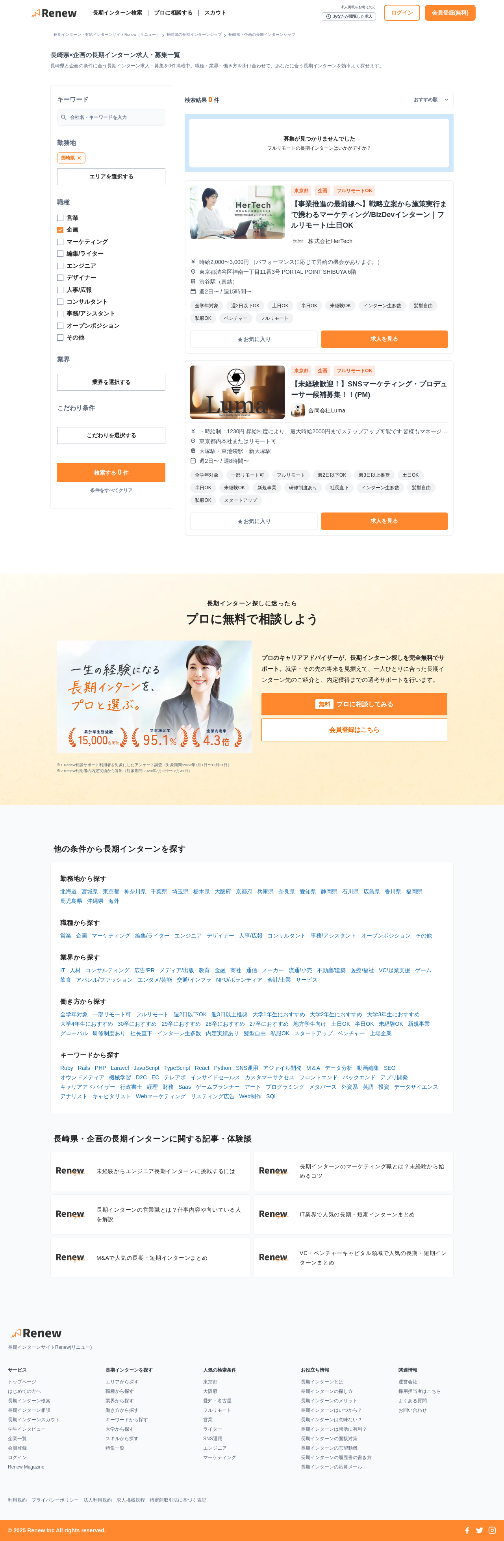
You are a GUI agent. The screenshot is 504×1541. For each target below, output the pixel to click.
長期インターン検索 (117, 12)
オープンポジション (386, 935)
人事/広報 (251, 935)
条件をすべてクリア (111, 490)
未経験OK (391, 1024)
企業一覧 (17, 1438)
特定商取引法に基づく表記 (178, 1500)
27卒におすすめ (269, 1024)
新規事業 (419, 1024)
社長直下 (141, 1033)
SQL (271, 1096)
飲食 (65, 980)
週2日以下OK (190, 1014)
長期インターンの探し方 (327, 1391)
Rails (84, 1068)
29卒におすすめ (181, 1024)
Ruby (66, 1068)
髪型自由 (255, 1033)
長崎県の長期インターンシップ (194, 34)
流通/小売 (300, 970)
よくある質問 (412, 1401)
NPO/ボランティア (239, 980)
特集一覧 (115, 1448)
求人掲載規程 (131, 1500)
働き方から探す (122, 1410)
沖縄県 (95, 901)
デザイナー (220, 935)
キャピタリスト (112, 1096)
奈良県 (286, 891)
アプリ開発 (394, 1077)
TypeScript (177, 1068)
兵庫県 (265, 891)
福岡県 (414, 891)
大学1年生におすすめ (278, 1014)
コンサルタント (286, 935)
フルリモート (152, 1014)
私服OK (280, 1033)
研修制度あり (109, 1033)
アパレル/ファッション (104, 980)
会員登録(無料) (450, 12)
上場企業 (381, 1033)
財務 (168, 1087)
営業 (65, 935)
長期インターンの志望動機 (329, 1448)
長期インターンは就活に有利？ (334, 1429)
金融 (220, 970)
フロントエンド (318, 1077)
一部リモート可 (112, 1014)
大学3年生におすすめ (393, 1014)
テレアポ (175, 1077)
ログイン (402, 12)
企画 (81, 935)
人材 (75, 970)
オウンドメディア (82, 1077)
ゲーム (423, 970)
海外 (113, 901)
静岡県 (329, 891)
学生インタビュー (27, 1429)
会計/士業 (279, 980)
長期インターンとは (322, 1382)
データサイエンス (416, 1087)
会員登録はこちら (354, 729)
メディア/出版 (176, 970)
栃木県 (201, 891)
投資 (383, 1087)
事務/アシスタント (333, 935)
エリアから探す (122, 1382)
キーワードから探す (127, 1419)
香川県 (393, 891)
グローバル (74, 1033)
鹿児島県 (71, 901)
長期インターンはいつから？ (331, 1410)
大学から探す (120, 1429)
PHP (100, 1068)
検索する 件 (111, 472)
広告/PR (144, 970)
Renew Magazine (26, 1467)
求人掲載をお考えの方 (358, 7)
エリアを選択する (111, 176)
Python (223, 1068)
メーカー (273, 970)
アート (253, 1087)
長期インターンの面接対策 (329, 1438)
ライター (212, 1429)
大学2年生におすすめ (336, 1014)
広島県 (371, 891)
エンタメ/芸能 (154, 980)
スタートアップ (313, 1033)
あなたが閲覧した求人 (348, 16)
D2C (141, 1077)
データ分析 (338, 1068)
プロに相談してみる (354, 704)
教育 (204, 970)
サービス (307, 980)
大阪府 (223, 891)
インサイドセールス (215, 1077)
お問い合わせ (412, 1410)
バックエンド (359, 1077)
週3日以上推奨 (229, 1014)
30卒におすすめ (137, 1024)
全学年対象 (74, 1014)
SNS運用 (247, 1068)
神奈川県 (135, 891)
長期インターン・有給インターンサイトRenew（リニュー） (107, 34)
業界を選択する (111, 382)
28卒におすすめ (225, 1024)
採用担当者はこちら (419, 1391)
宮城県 (90, 891)
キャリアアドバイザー (87, 1087)
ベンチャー (351, 1033)
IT (62, 970)
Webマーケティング (161, 1096)
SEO (390, 1068)
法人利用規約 (97, 1500)
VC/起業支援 (394, 970)
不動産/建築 (331, 970)
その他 (423, 935)
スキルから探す (122, 1438)
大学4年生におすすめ (86, 1024)
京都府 (244, 891)
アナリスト (74, 1096)
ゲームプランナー (218, 1087)
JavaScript (146, 1068)
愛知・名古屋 (217, 1401)
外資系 (349, 1087)
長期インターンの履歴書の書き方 (336, 1457)
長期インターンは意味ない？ (331, 1419)
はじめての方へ (24, 1391)
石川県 (350, 891)
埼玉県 (180, 891)
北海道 (68, 891)
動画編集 (368, 1068)
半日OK (364, 1024)
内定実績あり (222, 1033)
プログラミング (285, 1087)
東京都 (111, 891)
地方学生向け (309, 1024)
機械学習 (120, 1077)
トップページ (22, 1382)
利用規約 (17, 1500)
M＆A (313, 1068)
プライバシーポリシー (55, 1500)
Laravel (120, 1068)
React (202, 1068)
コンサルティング (107, 970)
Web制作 (250, 1096)
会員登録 (17, 1448)
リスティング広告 (213, 1096)
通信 (251, 970)
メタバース (323, 1087)
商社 (235, 970)
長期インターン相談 (29, 1410)
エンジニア (188, 935)
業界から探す (120, 1401)
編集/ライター (152, 935)
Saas (184, 1087)
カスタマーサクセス (270, 1077)
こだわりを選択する (111, 435)
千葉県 (159, 891)
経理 (152, 1087)
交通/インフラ (194, 980)
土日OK (340, 1024)
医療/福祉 (362, 970)
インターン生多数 (179, 1033)
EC (155, 1077)
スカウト (215, 12)
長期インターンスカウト (34, 1419)
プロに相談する (173, 12)
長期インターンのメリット (329, 1401)
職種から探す (120, 1391)
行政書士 (131, 1087)
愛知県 (308, 891)
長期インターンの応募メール (331, 1467)
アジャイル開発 (282, 1068)
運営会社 (407, 1382)
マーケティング (111, 935)
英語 (368, 1087)
